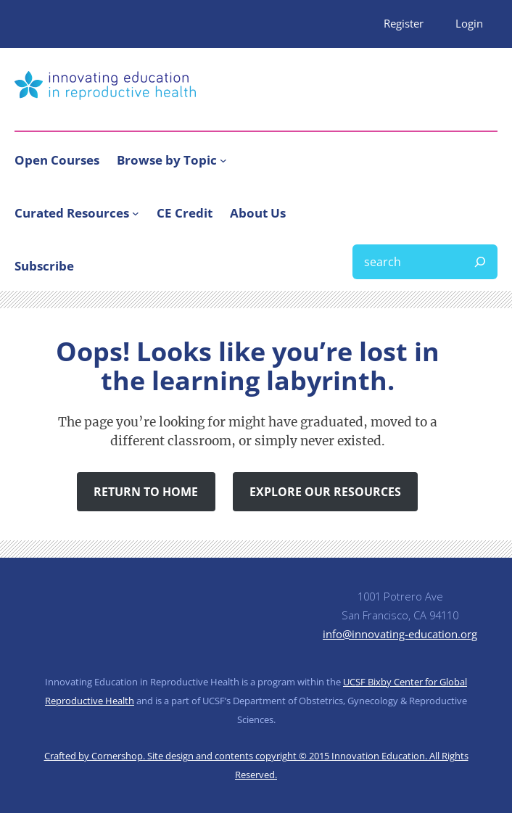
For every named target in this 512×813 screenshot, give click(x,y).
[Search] (480, 261)
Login (469, 23)
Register (404, 23)
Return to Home (146, 492)
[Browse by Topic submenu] (223, 159)
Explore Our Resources (325, 492)
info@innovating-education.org (400, 634)
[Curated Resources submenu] (135, 213)
